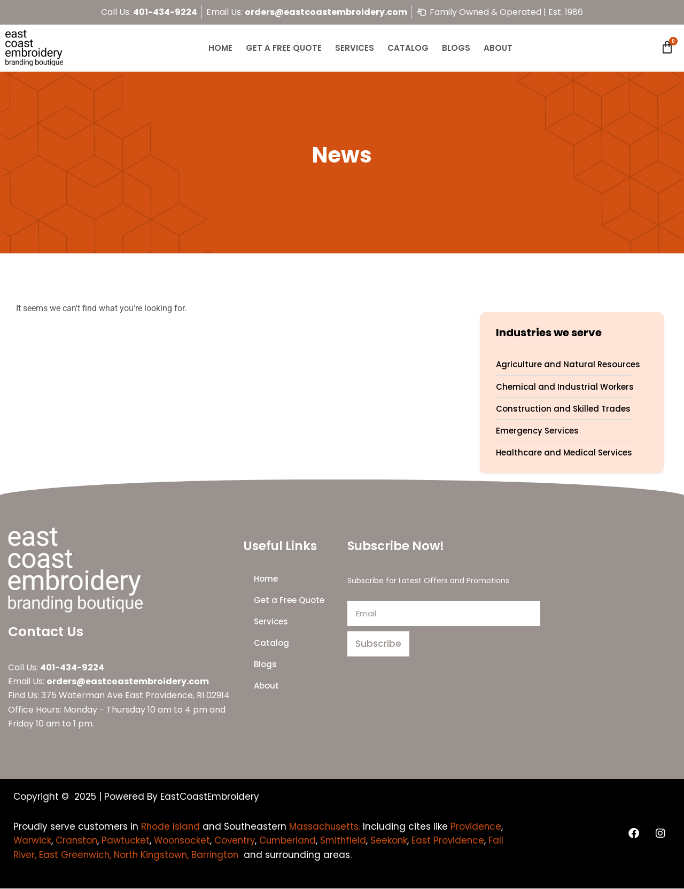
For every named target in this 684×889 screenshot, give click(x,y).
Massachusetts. (326, 826)
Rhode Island (171, 826)
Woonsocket (240, 840)
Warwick (88, 840)
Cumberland (349, 840)
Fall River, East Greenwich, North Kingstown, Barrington (194, 854)
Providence (39, 840)
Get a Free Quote (284, 47)
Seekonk (452, 840)
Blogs (456, 47)
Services (354, 47)
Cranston (133, 840)
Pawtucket (183, 840)
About (498, 47)
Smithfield (406, 840)
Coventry (295, 840)
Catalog (408, 47)
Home (220, 47)
